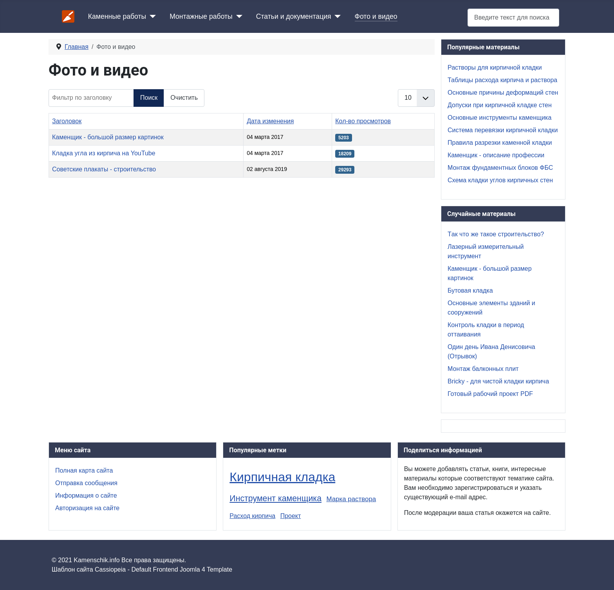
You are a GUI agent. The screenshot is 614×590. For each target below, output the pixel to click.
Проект (290, 516)
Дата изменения (270, 121)
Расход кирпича (252, 516)
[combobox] (513, 17)
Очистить (184, 97)
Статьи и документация (293, 16)
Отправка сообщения (86, 483)
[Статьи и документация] (336, 16)
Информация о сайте (86, 495)
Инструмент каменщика (275, 498)
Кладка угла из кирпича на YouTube (103, 153)
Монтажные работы (201, 16)
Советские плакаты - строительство (104, 169)
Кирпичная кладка (282, 477)
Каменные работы (117, 16)
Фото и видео (376, 16)
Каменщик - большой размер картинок (108, 137)
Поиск (148, 97)
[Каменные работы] (151, 16)
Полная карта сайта (84, 470)
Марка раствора (351, 499)
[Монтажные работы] (237, 16)
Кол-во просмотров (363, 121)
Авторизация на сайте (87, 508)
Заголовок (66, 121)
